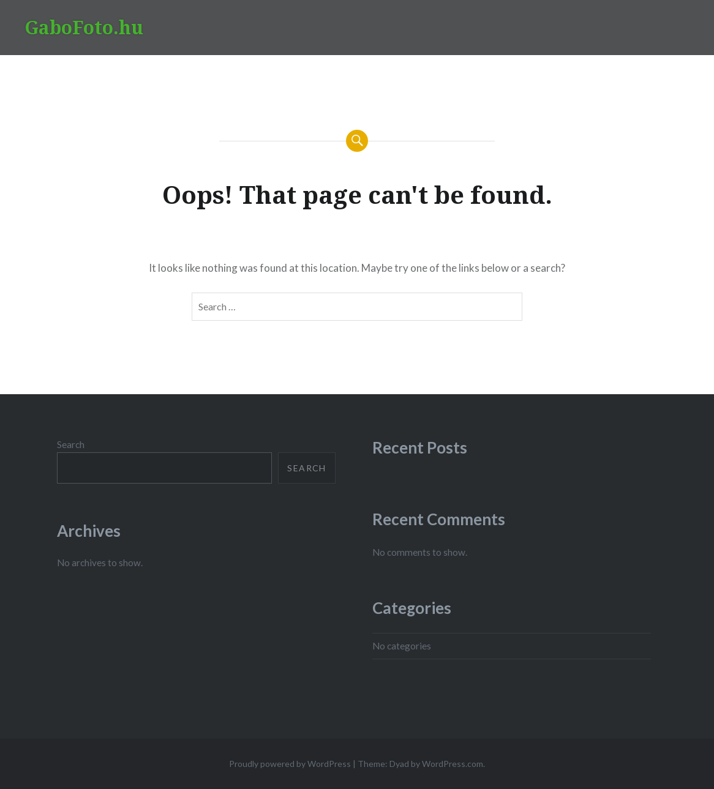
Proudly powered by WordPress (290, 763)
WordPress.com (452, 763)
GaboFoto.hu (83, 27)
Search (71, 444)
